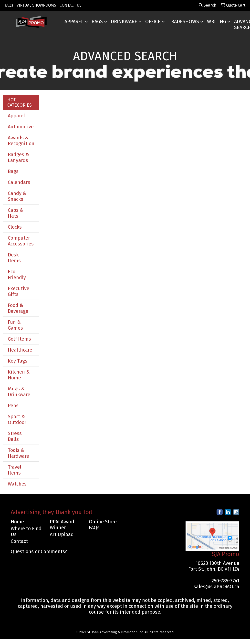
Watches (17, 484)
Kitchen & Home (19, 375)
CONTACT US (71, 5)
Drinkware (124, 21)
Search (207, 5)
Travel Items (14, 470)
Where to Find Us (26, 531)
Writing (216, 21)
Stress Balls (15, 436)
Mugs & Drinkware (19, 391)
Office (152, 21)
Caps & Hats (15, 213)
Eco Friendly (17, 274)
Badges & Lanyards (18, 157)
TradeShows (183, 21)
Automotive (21, 127)
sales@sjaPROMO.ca (216, 586)
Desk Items (14, 258)
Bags (97, 21)
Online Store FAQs (103, 524)
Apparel (73, 21)
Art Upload (62, 534)
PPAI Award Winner (62, 524)
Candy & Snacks (17, 196)
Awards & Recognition (21, 140)
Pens (13, 405)
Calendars (19, 182)
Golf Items (19, 339)
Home (17, 522)
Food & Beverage (18, 308)
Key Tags (17, 361)
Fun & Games (15, 325)
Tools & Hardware (18, 453)
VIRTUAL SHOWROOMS (36, 5)
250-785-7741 (225, 581)
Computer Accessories (21, 241)
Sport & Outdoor (17, 419)
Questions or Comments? (39, 551)
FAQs (9, 5)
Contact (19, 541)
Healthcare (20, 350)
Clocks (15, 227)
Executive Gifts (18, 291)
